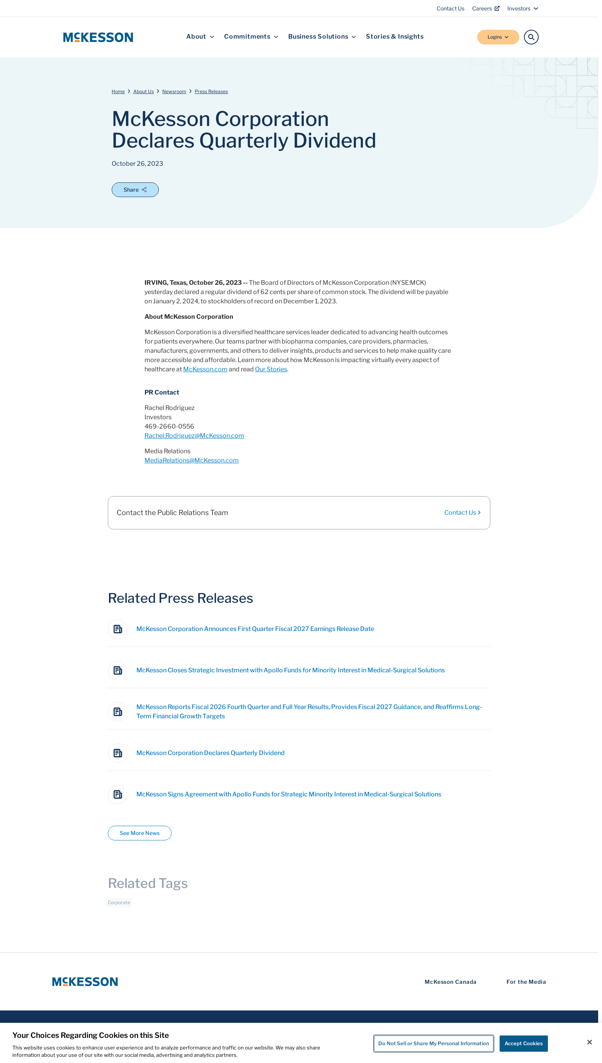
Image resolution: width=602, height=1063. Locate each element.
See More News (140, 833)
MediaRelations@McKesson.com (192, 460)
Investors (523, 8)
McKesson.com (205, 369)
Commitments (251, 37)
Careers (486, 8)
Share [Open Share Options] (135, 189)
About (200, 37)
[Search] (531, 37)
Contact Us (450, 8)
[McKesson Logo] (85, 981)
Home (118, 91)
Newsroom (174, 91)
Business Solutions (322, 37)
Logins (498, 37)
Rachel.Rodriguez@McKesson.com (194, 435)
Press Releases (211, 91)
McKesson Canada (451, 981)
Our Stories (271, 369)
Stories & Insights (394, 37)
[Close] (589, 1042)
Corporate (119, 906)
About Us (143, 91)
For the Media (526, 981)
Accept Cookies (524, 1043)
